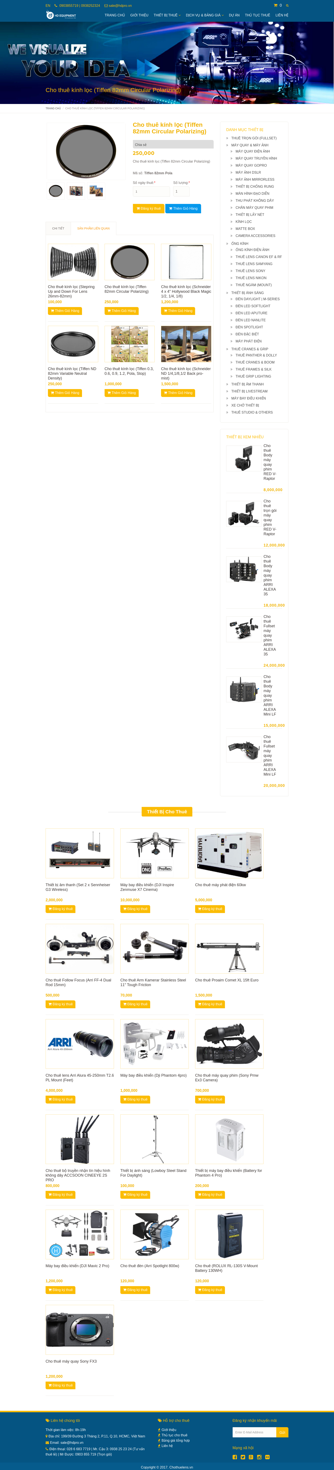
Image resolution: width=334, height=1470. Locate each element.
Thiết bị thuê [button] (167, 15)
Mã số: (153, 173)
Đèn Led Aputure (251, 313)
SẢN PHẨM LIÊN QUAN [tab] (93, 228)
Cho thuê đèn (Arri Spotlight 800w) (149, 1266)
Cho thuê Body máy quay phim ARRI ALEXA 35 (269, 575)
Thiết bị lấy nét (250, 214)
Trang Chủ (115, 15)
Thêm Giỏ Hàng (183, 208)
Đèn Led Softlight (253, 306)
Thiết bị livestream (249, 391)
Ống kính (239, 243)
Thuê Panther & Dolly (256, 355)
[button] (287, 5)
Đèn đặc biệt (247, 334)
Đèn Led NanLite (251, 320)
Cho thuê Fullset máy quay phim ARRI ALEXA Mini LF (269, 755)
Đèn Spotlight (249, 327)
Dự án (234, 15)
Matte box (245, 229)
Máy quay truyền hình (256, 158)
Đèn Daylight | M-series (258, 299)
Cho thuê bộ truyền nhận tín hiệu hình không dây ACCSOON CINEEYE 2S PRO (78, 1175)
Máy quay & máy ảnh (249, 145)
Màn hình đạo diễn (252, 193)
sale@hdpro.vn (120, 5)
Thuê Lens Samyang (254, 264)
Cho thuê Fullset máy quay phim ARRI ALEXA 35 (269, 635)
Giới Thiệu (139, 15)
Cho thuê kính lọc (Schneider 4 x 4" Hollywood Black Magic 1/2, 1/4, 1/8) (186, 291)
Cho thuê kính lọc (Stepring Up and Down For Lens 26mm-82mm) (71, 291)
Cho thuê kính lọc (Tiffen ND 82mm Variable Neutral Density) (72, 373)
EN (48, 5)
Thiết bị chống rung (255, 186)
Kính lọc (244, 222)
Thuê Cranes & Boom (255, 362)
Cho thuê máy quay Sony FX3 (71, 1361)
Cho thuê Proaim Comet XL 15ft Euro (226, 980)
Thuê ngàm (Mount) (254, 285)
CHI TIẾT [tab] (58, 228)
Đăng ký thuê (149, 208)
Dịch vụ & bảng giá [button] (205, 15)
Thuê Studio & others (252, 412)
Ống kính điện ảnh (252, 250)
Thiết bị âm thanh (247, 384)
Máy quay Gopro (251, 165)
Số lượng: (181, 183)
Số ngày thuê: (144, 183)
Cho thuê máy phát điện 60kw (220, 885)
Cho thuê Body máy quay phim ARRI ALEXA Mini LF (269, 695)
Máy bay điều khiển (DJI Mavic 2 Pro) (77, 1266)
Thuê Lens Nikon (251, 278)
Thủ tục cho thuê (172, 1435)
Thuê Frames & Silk (254, 369)
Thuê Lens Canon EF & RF (259, 257)
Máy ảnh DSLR (248, 172)
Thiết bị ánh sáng (247, 293)
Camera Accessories (255, 236)
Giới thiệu (167, 1430)
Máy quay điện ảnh (253, 151)
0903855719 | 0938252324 (79, 5)
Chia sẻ (141, 145)
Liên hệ (281, 15)
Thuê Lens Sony (250, 271)
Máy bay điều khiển (248, 398)
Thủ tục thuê (257, 15)
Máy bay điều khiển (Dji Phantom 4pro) (153, 1075)
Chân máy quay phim (254, 207)
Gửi (282, 1432)
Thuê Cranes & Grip (249, 349)
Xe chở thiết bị (245, 405)
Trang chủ (53, 108)
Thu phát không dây (255, 200)
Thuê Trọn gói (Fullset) (254, 138)
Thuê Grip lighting (253, 376)
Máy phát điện (249, 341)
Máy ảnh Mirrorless (255, 179)
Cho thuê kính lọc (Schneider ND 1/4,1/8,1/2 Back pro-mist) (186, 373)
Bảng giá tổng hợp (174, 1440)
